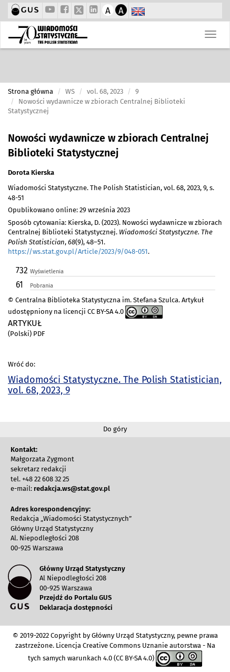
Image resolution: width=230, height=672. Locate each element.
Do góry (115, 429)
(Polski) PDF (26, 334)
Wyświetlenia (47, 271)
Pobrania (41, 285)
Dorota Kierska (31, 172)
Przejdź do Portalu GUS (75, 597)
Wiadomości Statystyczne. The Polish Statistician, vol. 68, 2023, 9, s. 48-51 (111, 193)
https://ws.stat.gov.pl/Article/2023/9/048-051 (78, 251)
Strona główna (30, 91)
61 (19, 285)
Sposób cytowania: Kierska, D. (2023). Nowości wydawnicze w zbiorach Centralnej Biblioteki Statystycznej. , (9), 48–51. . (115, 237)
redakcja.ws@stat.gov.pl (72, 488)
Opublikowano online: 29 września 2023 (69, 210)
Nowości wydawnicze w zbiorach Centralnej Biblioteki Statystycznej (108, 145)
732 (22, 270)
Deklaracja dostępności (76, 607)
